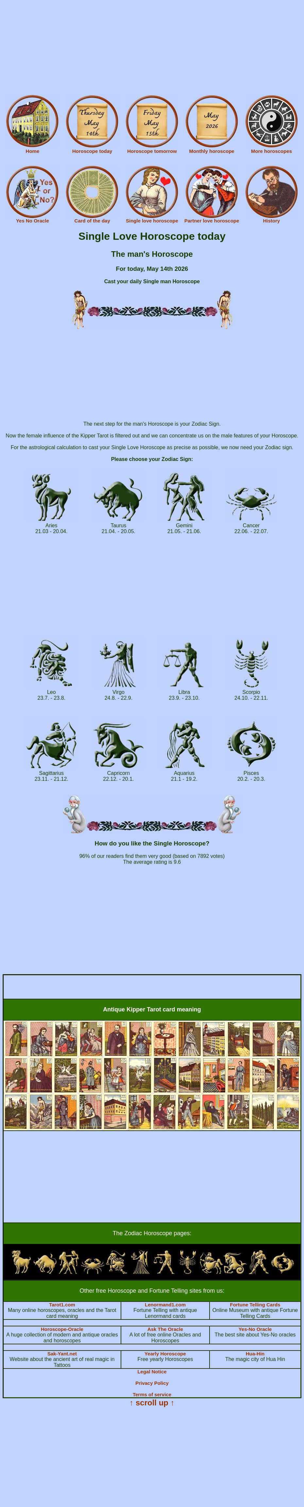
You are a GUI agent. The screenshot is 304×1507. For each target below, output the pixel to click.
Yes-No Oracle (255, 1329)
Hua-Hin (255, 1353)
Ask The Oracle (165, 1329)
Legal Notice (151, 1371)
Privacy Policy (152, 1383)
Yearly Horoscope (165, 1353)
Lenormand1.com (165, 1304)
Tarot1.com (62, 1304)
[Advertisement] (152, 48)
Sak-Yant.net (62, 1353)
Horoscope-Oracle (62, 1329)
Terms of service (152, 1394)
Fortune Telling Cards (255, 1304)
